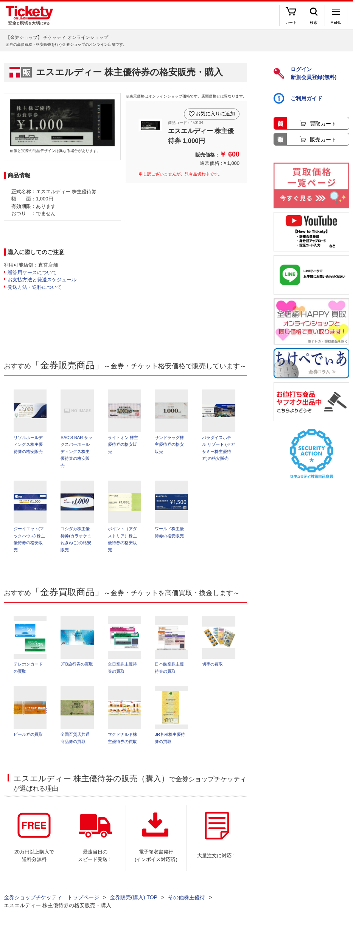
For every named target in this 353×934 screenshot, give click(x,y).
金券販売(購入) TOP (133, 900)
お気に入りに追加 (214, 113)
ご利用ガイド (298, 98)
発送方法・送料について (35, 287)
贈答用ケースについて (32, 272)
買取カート (323, 124)
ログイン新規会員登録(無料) (305, 73)
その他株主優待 (186, 900)
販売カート (323, 140)
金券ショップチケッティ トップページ (51, 900)
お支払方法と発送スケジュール (42, 279)
